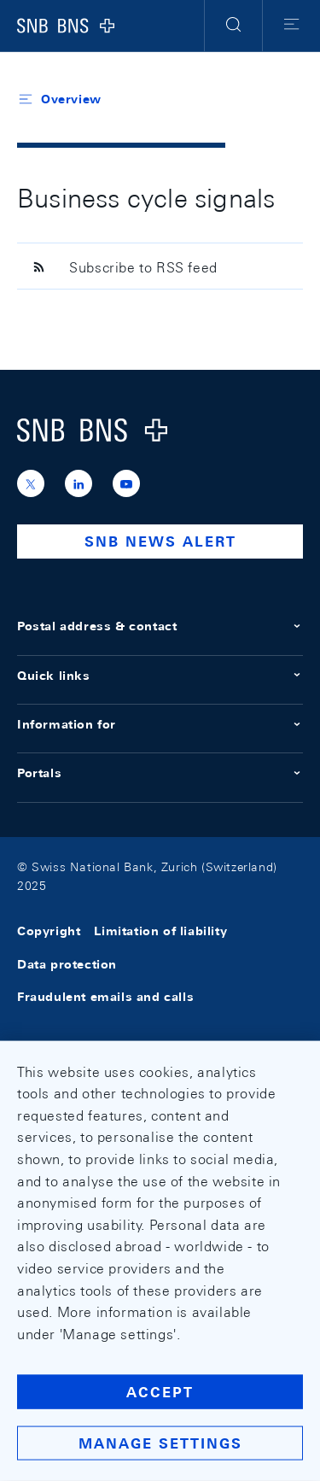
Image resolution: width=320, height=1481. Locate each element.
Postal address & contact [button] (160, 626)
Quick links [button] (160, 675)
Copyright (48, 932)
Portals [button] (160, 773)
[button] (233, 25)
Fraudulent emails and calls (105, 996)
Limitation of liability (160, 932)
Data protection (67, 964)
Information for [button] (160, 724)
